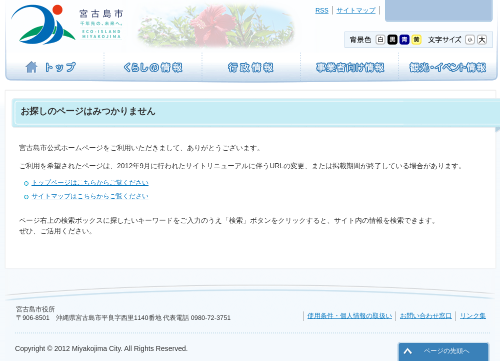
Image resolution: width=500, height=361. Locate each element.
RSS (322, 10)
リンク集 (473, 315)
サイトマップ (356, 10)
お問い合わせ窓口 (426, 315)
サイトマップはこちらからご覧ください (90, 196)
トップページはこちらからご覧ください (90, 182)
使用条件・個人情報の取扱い (350, 315)
